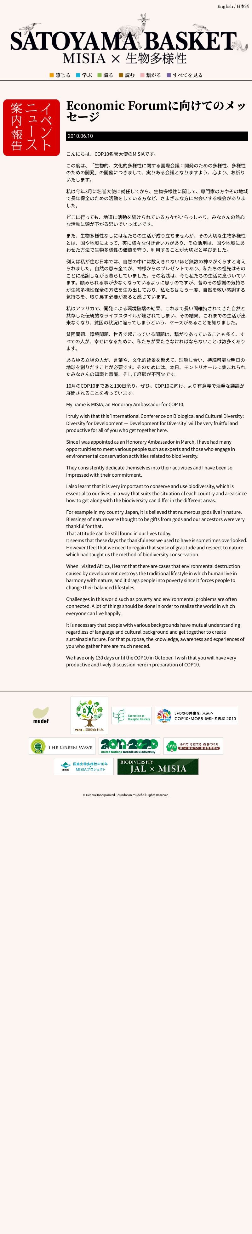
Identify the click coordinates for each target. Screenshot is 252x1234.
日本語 (243, 6)
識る (105, 75)
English (225, 6)
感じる (60, 75)
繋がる (150, 75)
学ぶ (84, 75)
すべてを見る (184, 75)
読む (126, 75)
